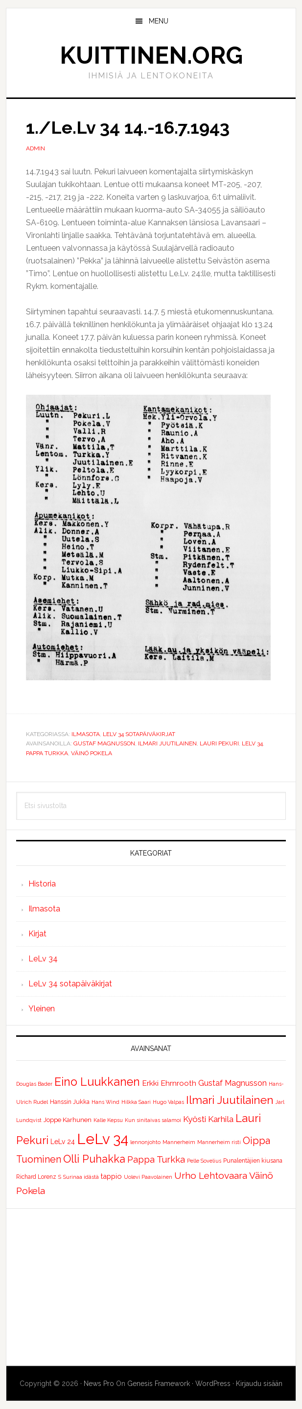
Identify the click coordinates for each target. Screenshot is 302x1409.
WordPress (213, 1383)
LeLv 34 (252, 743)
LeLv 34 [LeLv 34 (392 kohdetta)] (102, 1138)
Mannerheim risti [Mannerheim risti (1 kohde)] (219, 1142)
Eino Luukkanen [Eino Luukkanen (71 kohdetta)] (97, 1081)
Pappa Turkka (47, 753)
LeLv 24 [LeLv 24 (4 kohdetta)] (62, 1142)
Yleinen (41, 1008)
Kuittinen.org (151, 55)
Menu (158, 21)
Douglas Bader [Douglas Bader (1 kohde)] (34, 1084)
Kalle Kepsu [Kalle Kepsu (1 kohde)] (108, 1120)
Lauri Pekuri (219, 743)
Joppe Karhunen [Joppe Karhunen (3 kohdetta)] (68, 1119)
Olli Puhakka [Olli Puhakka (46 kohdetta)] (94, 1158)
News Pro (99, 1383)
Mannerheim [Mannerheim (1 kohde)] (179, 1142)
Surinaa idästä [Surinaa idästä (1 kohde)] (81, 1177)
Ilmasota (85, 734)
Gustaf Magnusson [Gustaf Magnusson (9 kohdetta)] (232, 1083)
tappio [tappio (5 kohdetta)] (111, 1176)
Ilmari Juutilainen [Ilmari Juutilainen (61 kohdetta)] (230, 1100)
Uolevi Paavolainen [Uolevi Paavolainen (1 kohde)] (148, 1177)
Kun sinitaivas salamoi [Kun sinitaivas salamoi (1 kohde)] (153, 1120)
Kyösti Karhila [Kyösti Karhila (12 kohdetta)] (208, 1119)
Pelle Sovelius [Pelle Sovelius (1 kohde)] (204, 1161)
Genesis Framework (158, 1383)
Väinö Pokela (91, 753)
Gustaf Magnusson (104, 743)
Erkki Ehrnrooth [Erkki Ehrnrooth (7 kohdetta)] (169, 1083)
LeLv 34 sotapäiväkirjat (139, 734)
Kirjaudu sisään (259, 1383)
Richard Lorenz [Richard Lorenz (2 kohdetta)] (36, 1176)
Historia (42, 883)
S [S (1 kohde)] (59, 1177)
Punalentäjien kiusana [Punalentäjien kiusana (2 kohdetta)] (252, 1160)
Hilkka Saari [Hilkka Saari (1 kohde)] (136, 1102)
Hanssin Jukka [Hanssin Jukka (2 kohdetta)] (70, 1102)
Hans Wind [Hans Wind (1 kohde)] (105, 1102)
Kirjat (37, 933)
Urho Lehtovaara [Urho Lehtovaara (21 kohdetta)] (210, 1175)
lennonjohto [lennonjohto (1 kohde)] (145, 1142)
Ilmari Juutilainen (167, 743)
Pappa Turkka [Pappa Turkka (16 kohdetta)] (156, 1159)
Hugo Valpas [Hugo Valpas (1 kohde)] (168, 1102)
